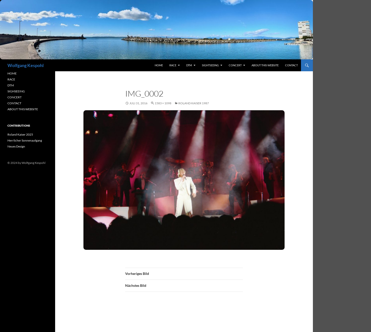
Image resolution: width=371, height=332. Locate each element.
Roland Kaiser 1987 (193, 103)
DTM (189, 65)
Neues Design (16, 146)
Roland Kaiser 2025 (20, 134)
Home (159, 65)
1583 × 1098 (163, 103)
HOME (12, 73)
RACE (172, 65)
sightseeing (210, 65)
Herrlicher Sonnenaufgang (24, 140)
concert (235, 65)
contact (291, 65)
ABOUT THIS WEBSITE (22, 109)
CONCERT (14, 97)
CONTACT (14, 103)
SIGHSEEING (16, 91)
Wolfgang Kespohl (25, 65)
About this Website (265, 65)
